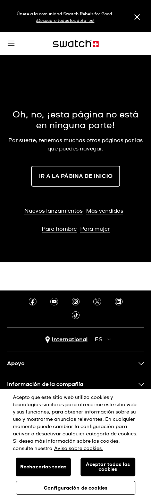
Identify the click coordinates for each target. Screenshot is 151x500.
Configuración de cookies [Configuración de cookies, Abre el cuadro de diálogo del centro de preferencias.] (75, 488)
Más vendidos (104, 211)
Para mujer (95, 229)
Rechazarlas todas (43, 467)
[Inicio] (76, 44)
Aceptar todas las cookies (108, 467)
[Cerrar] (137, 17)
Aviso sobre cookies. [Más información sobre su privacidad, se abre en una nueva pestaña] (78, 448)
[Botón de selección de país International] (66, 339)
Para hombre (59, 229)
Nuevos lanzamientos (53, 211)
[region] (75, 444)
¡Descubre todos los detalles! (65, 21)
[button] (11, 43)
